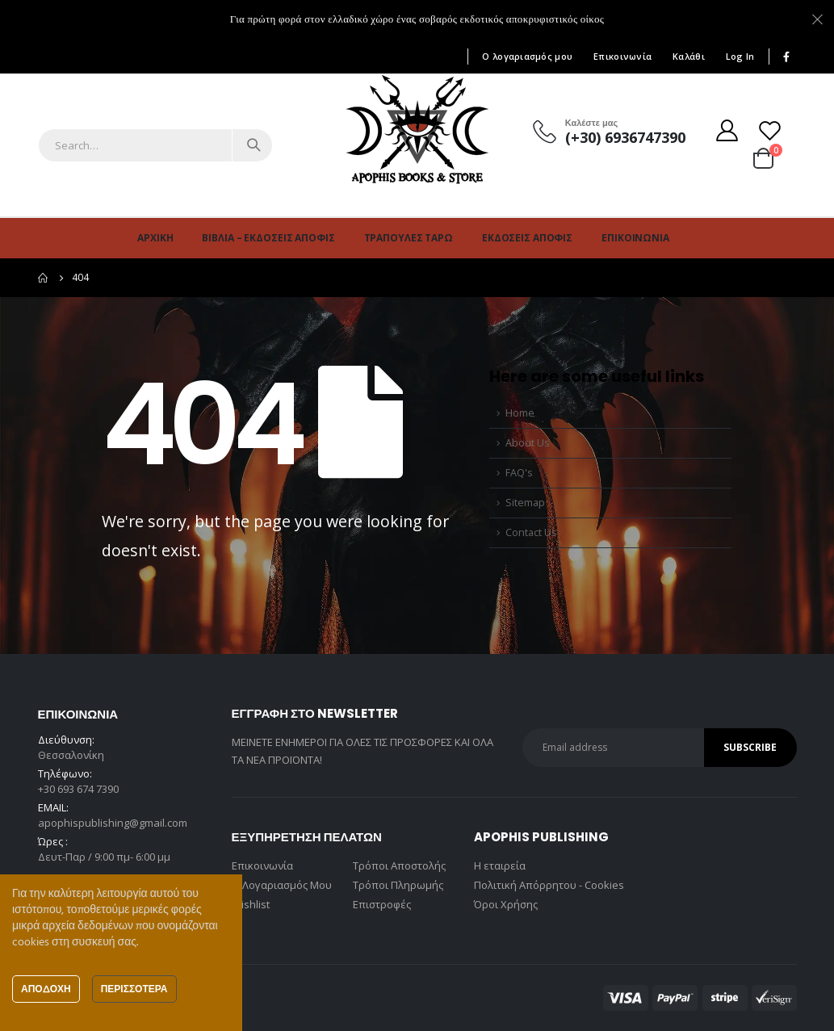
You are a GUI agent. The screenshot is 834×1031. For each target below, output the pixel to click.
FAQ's (519, 473)
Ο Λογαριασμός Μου (282, 885)
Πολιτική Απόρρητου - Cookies (549, 885)
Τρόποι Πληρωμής (398, 885)
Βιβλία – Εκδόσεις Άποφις (268, 238)
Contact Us (531, 532)
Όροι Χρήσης (506, 904)
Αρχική (155, 238)
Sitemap (525, 502)
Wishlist (251, 904)
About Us (527, 443)
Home (519, 413)
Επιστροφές (382, 904)
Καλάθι (689, 56)
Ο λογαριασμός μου (527, 56)
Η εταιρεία (500, 865)
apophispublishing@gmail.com (112, 822)
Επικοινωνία (622, 56)
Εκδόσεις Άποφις (527, 238)
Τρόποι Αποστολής (399, 865)
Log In (740, 56)
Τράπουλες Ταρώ (408, 238)
